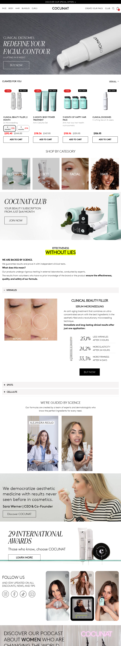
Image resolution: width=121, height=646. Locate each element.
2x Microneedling (10, 122)
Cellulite (10, 392)
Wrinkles (10, 290)
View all (114, 81)
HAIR (17, 8)
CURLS (34, 8)
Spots (8, 385)
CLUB (107, 8)
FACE (4, 8)
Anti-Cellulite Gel (40, 122)
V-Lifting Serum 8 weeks (103, 120)
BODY (11, 8)
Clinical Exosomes (101, 117)
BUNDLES (26, 8)
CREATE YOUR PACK (94, 8)
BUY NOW (70, 65)
